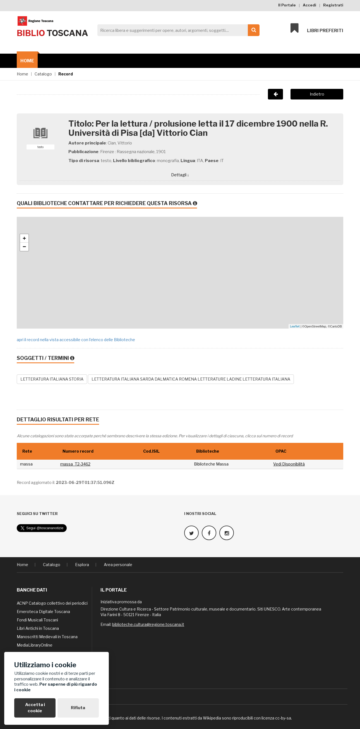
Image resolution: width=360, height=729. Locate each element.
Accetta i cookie (35, 707)
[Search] (176, 30)
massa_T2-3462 (75, 464)
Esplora (82, 564)
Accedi (309, 5)
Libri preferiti (317, 28)
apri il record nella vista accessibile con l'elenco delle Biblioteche (76, 339)
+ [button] (24, 238)
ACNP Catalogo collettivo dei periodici (52, 602)
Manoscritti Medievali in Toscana (47, 636)
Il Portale (287, 5)
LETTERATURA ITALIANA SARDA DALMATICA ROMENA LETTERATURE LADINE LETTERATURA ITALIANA (191, 379)
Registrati (333, 5)
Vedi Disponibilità (289, 464)
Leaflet (295, 326)
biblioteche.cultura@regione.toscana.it (148, 624)
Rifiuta (78, 707)
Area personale (118, 564)
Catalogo (43, 74)
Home (27, 60)
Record (65, 74)
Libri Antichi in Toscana (38, 628)
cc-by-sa (283, 717)
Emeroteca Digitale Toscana (43, 611)
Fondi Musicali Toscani (37, 619)
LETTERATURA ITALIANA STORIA (51, 379)
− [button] (24, 246)
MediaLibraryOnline (34, 644)
